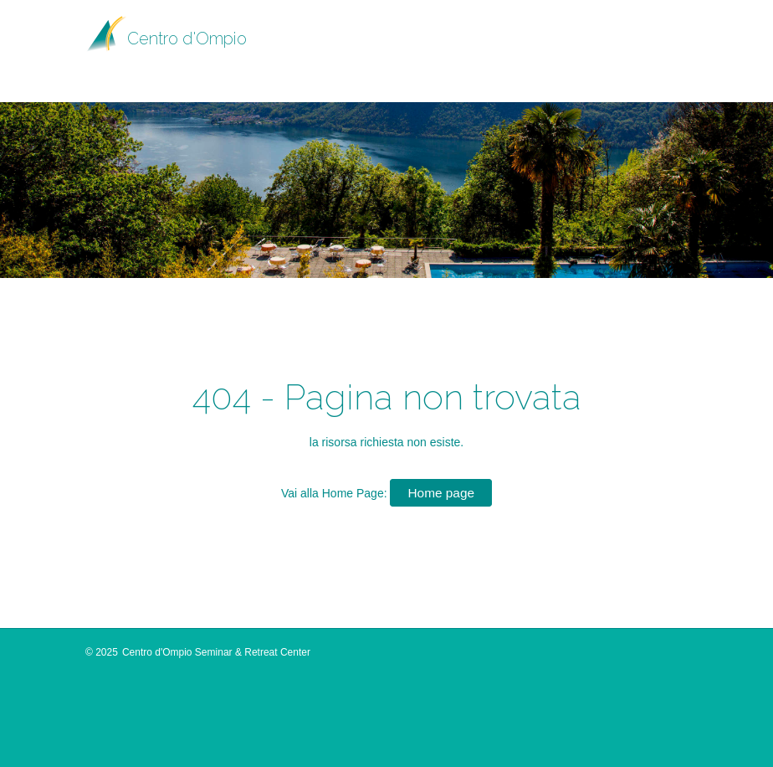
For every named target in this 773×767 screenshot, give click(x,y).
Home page (440, 493)
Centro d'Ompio (187, 38)
